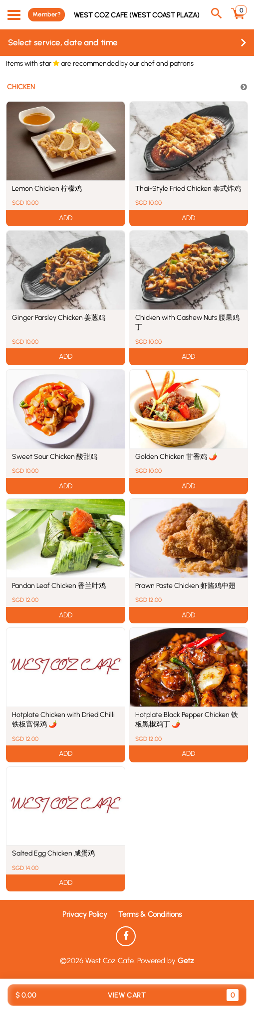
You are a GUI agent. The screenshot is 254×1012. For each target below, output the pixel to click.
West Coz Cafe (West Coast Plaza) (137, 15)
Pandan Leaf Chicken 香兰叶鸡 (59, 585)
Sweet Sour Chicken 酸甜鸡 (54, 456)
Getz (186, 960)
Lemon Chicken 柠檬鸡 (47, 188)
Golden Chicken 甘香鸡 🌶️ (176, 456)
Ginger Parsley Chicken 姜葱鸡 (58, 317)
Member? (46, 14)
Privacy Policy (84, 914)
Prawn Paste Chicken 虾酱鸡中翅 (185, 585)
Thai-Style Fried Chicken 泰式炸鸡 (188, 188)
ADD (65, 217)
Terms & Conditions (150, 914)
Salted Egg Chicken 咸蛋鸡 (53, 853)
